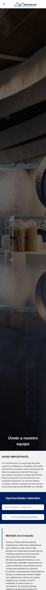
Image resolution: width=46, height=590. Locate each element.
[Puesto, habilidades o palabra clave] (23, 507)
